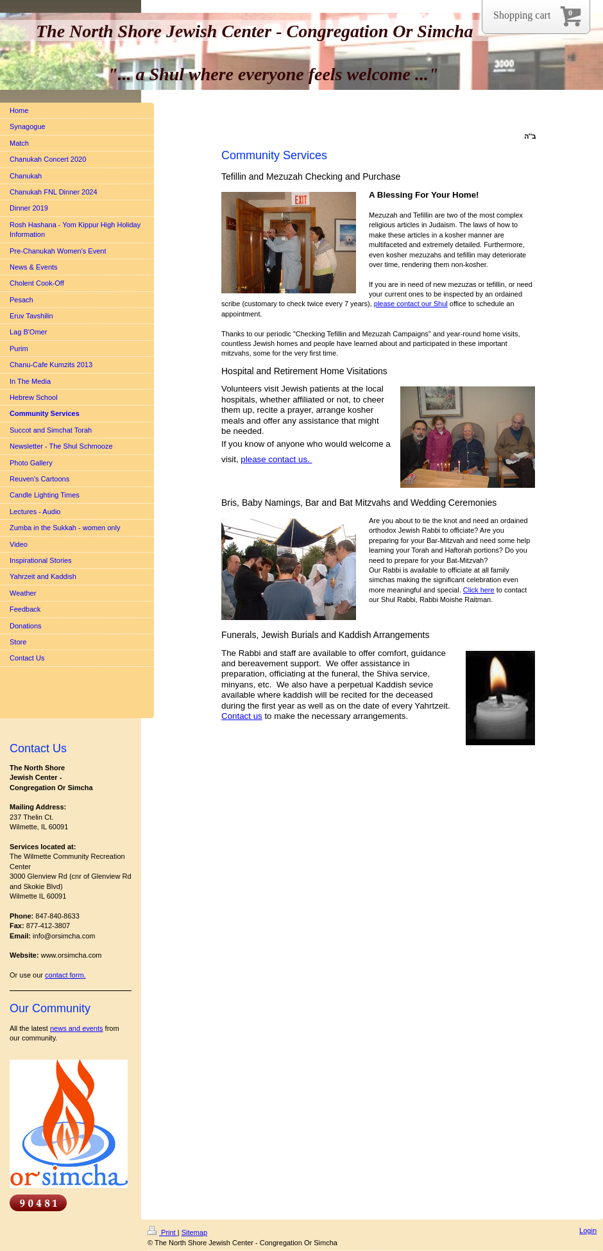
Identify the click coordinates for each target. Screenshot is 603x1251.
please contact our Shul (411, 303)
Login (588, 1230)
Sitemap (194, 1232)
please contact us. (275, 459)
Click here (479, 590)
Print (163, 1232)
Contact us (241, 716)
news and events (76, 1028)
